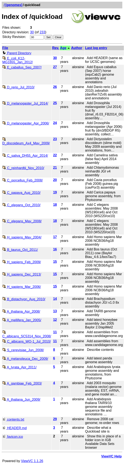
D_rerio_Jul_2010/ (18, 87)
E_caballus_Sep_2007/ (22, 67)
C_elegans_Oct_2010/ (21, 205)
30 (32, 32)
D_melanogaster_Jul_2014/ (25, 103)
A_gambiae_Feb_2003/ (22, 383)
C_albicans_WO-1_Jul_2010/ (26, 341)
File (5, 48)
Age (63, 48)
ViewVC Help (111, 456)
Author (76, 48)
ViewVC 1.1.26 (32, 461)
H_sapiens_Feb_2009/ (21, 262)
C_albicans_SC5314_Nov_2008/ (26, 334)
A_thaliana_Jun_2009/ (21, 399)
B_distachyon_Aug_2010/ (23, 299)
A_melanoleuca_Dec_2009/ (25, 358)
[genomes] (13, 5)
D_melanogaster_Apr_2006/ (25, 123)
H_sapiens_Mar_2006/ (21, 287)
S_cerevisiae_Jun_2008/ (23, 350)
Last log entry (96, 48)
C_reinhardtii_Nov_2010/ (23, 168)
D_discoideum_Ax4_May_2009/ (26, 141)
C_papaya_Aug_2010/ (21, 192)
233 (42, 32)
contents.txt (13, 419)
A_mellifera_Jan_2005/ (21, 320)
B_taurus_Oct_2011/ (20, 249)
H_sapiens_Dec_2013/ (21, 274)
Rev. (55, 48)
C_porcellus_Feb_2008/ (22, 180)
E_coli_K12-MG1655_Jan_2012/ (17, 60)
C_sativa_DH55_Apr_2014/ (25, 155)
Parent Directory (16, 53)
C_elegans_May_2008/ (22, 221)
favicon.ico (12, 436)
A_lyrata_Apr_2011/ (19, 367)
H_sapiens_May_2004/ (21, 237)
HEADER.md (14, 428)
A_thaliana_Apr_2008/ (21, 311)
